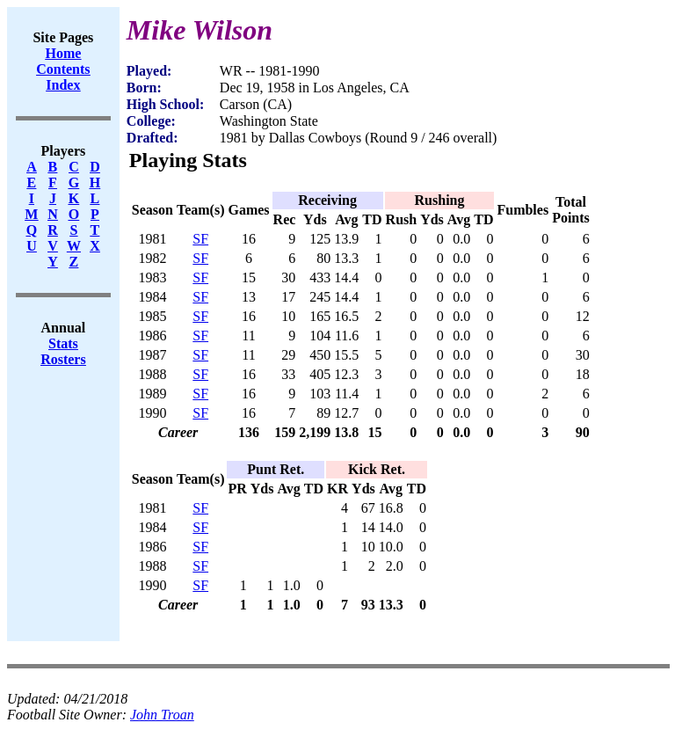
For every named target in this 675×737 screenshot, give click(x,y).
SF (200, 238)
